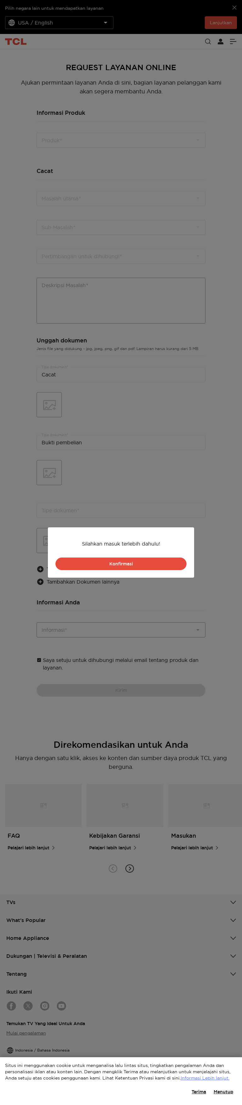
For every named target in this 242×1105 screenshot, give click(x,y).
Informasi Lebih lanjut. (205, 1078)
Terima (199, 1092)
